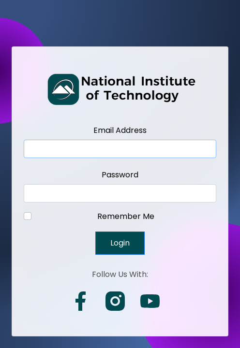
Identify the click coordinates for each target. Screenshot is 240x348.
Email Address (120, 130)
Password (120, 174)
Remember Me (125, 216)
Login (120, 242)
